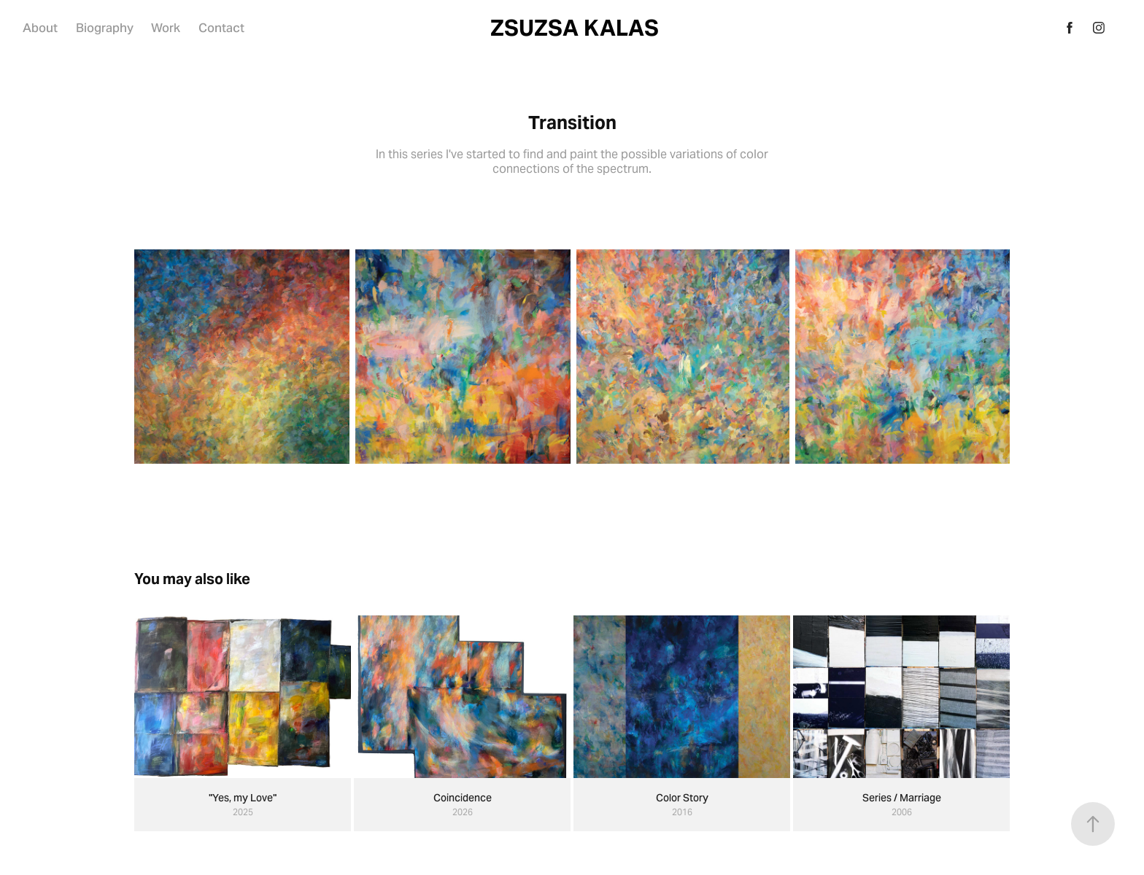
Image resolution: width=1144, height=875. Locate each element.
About (40, 28)
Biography (105, 28)
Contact (221, 28)
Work (165, 28)
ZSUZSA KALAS (574, 28)
